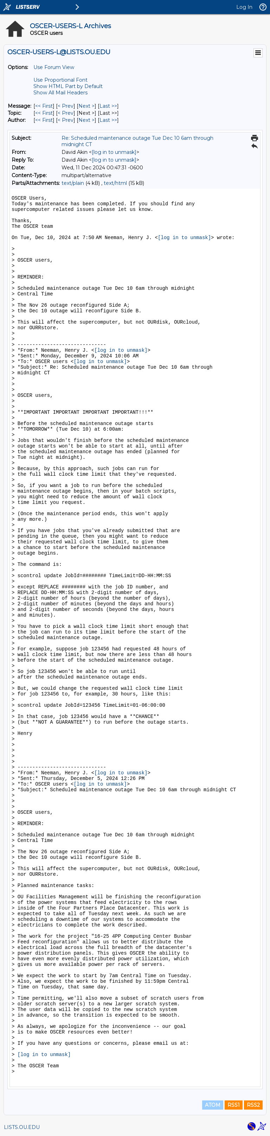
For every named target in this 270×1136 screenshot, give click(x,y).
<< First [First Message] (44, 106)
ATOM (212, 1105)
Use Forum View (53, 67)
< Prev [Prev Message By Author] (65, 120)
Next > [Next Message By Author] (86, 120)
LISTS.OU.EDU (22, 1127)
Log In (244, 7)
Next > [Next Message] (86, 106)
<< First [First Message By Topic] (44, 113)
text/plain (73, 183)
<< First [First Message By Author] (44, 120)
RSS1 (233, 1105)
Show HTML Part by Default (68, 86)
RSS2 (253, 1105)
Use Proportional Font (60, 80)
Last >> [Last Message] (108, 106)
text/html (115, 183)
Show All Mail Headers (60, 92)
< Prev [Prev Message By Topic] (65, 113)
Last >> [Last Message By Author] (108, 120)
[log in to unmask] (114, 152)
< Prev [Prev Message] (65, 106)
